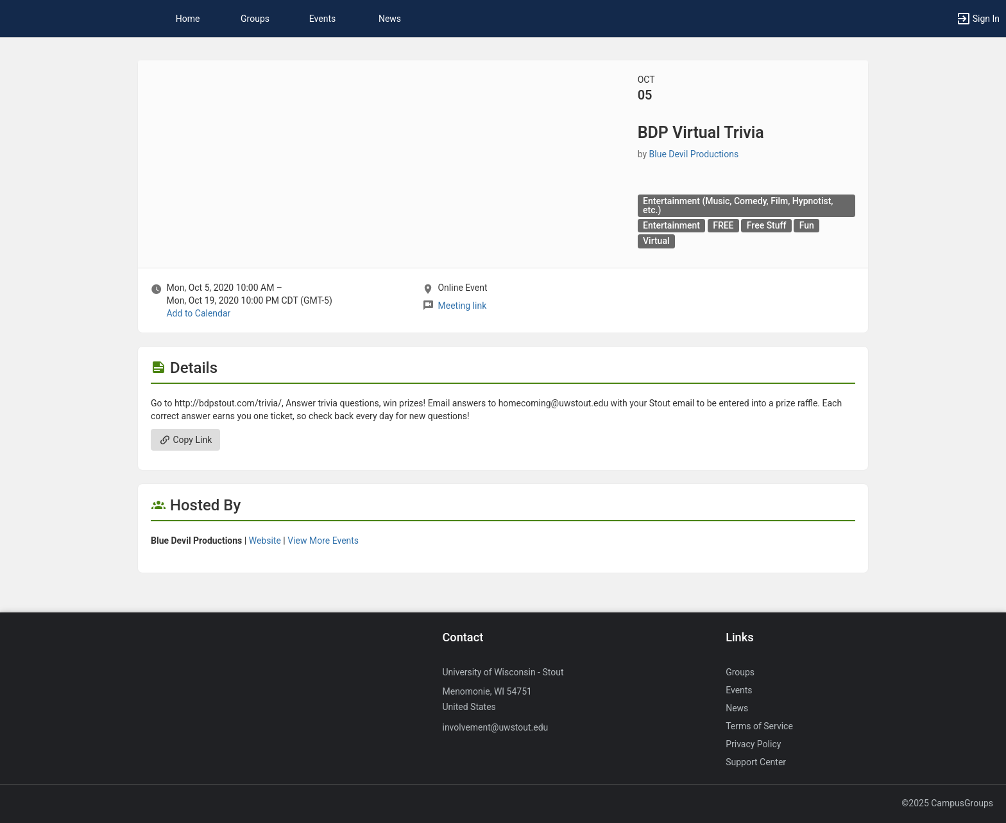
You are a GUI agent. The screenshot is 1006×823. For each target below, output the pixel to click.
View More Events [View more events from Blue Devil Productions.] (323, 540)
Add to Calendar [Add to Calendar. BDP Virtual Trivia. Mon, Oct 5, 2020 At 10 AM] (198, 313)
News (390, 18)
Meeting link (462, 305)
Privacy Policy (753, 744)
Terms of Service (759, 726)
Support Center (756, 762)
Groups (255, 18)
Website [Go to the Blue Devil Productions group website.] (265, 540)
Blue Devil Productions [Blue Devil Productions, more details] (694, 154)
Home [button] (188, 18)
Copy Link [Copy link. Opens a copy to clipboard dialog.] (185, 440)
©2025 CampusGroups (947, 803)
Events (322, 18)
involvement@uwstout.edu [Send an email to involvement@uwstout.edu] (495, 727)
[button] (978, 18)
